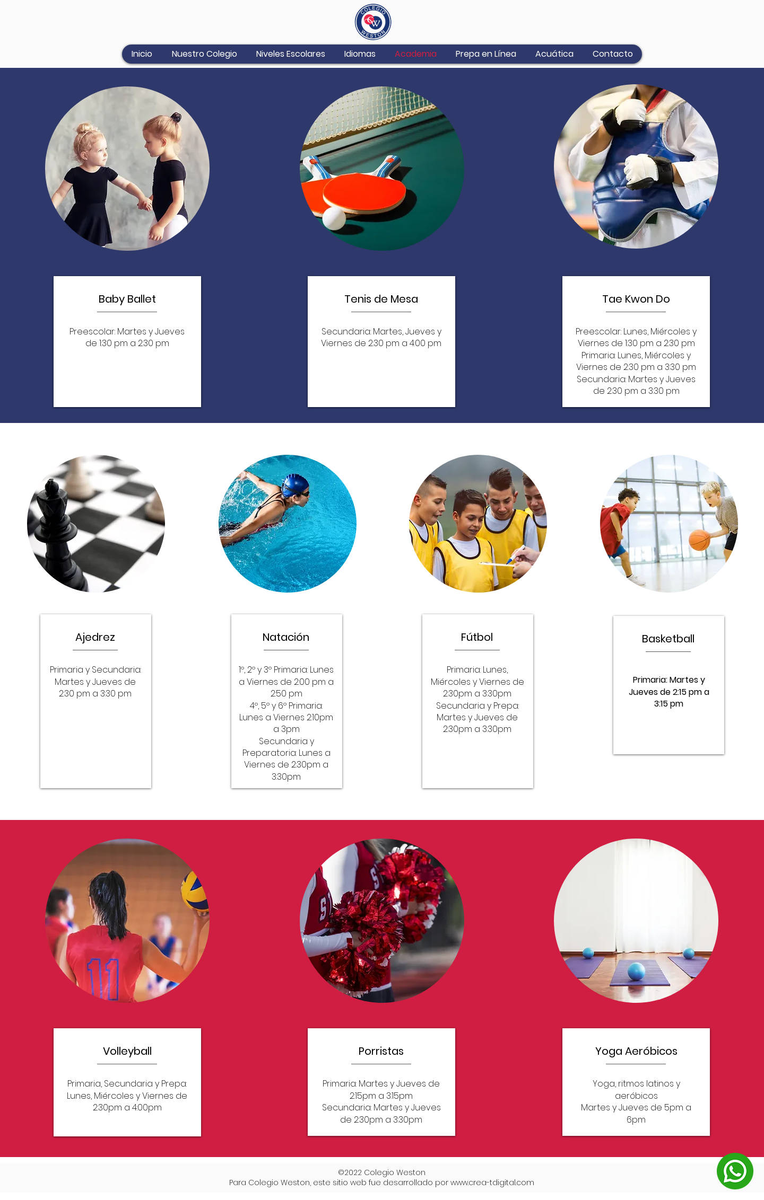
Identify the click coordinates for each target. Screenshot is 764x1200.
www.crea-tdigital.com (492, 1182)
